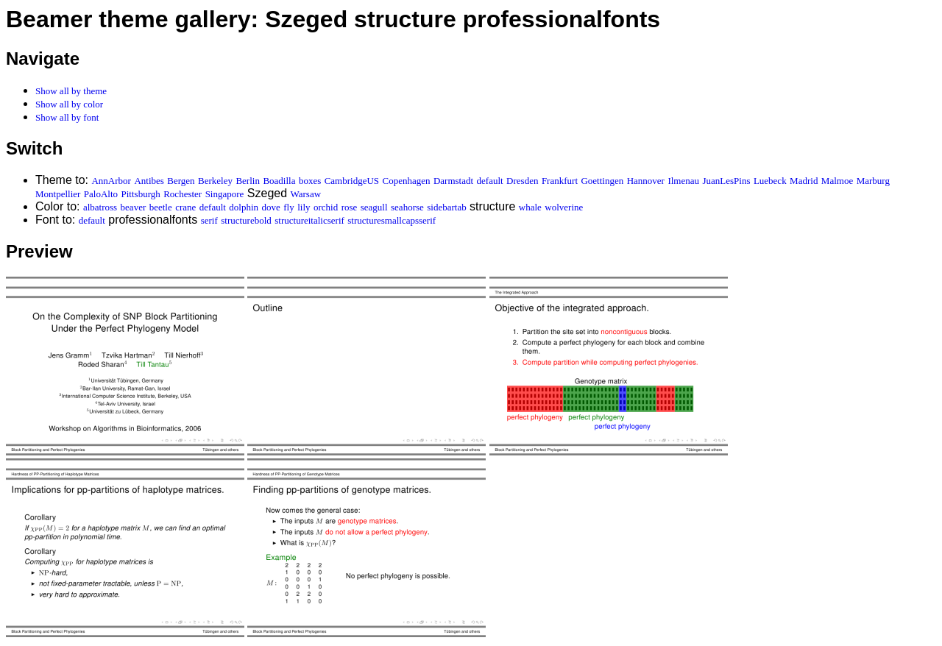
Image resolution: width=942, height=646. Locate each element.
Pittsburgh (140, 193)
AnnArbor (110, 180)
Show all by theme (71, 90)
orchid (326, 207)
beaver (133, 207)
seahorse (407, 207)
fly (288, 207)
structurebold (246, 220)
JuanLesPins (726, 180)
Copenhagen (407, 180)
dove (271, 207)
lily (303, 207)
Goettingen (602, 180)
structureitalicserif (309, 220)
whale (530, 207)
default (490, 180)
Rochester (182, 193)
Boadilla (279, 180)
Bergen (180, 180)
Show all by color (69, 104)
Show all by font (67, 117)
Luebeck (770, 180)
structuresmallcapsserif (391, 220)
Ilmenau (683, 180)
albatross (100, 207)
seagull (374, 207)
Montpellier (57, 193)
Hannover (646, 180)
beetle (160, 207)
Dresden (522, 180)
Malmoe (837, 180)
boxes (310, 180)
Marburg (873, 180)
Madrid (804, 180)
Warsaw (306, 193)
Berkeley (215, 180)
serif (209, 220)
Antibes (148, 180)
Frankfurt (560, 180)
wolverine (564, 207)
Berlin (248, 180)
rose (349, 207)
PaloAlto (101, 193)
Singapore (224, 193)
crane (185, 207)
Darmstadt (453, 180)
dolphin (243, 207)
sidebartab (446, 207)
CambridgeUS (352, 180)
